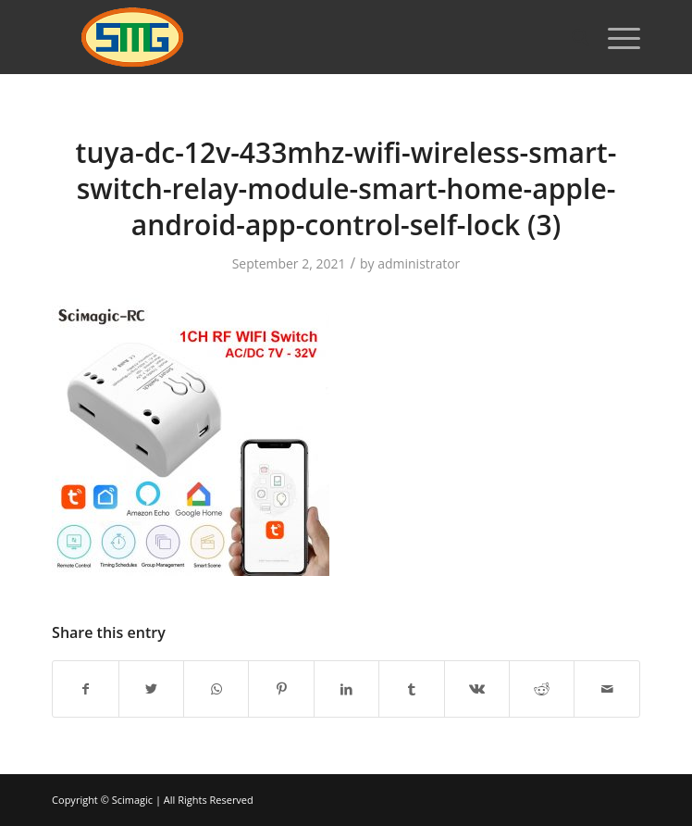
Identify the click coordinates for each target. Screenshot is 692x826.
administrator (418, 263)
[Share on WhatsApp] (216, 689)
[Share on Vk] (477, 689)
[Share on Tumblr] (411, 689)
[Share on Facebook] (85, 689)
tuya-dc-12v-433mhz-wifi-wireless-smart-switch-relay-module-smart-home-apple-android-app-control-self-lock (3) (346, 188)
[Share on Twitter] (151, 689)
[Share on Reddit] (542, 689)
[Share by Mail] (606, 689)
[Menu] (614, 37)
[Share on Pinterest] (281, 689)
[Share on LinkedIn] (346, 689)
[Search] (571, 37)
